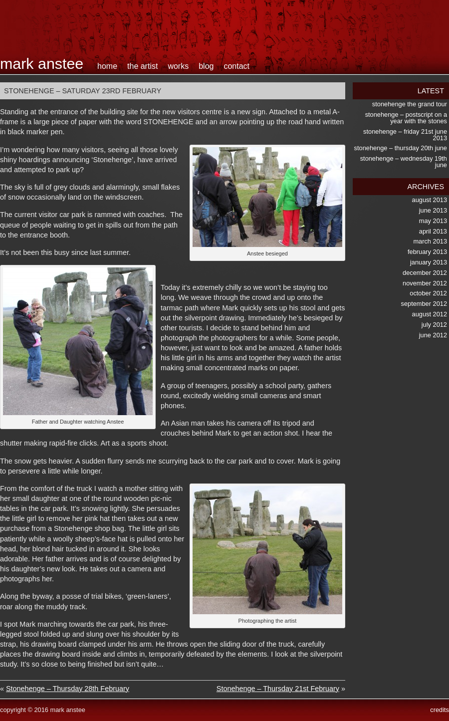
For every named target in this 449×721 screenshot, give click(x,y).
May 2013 (433, 221)
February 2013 (427, 251)
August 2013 (429, 200)
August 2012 (429, 314)
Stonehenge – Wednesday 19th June (403, 162)
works (178, 66)
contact (236, 66)
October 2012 (428, 293)
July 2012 (434, 324)
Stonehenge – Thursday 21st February (278, 689)
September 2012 (424, 303)
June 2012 (433, 335)
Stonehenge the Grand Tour (409, 104)
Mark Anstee (41, 63)
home (107, 66)
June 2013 (433, 210)
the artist (142, 66)
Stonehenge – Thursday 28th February (67, 689)
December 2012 (425, 272)
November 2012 (425, 283)
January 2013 (428, 262)
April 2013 (433, 231)
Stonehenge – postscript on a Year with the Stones (406, 118)
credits (439, 710)
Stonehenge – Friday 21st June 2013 (405, 135)
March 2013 (430, 241)
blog (206, 66)
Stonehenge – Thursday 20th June (400, 148)
